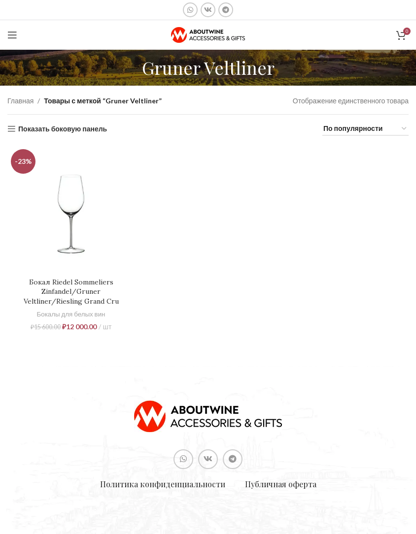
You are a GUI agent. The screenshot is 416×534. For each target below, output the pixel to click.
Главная (20, 100)
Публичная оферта (280, 484)
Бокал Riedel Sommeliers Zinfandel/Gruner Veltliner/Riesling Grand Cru (71, 292)
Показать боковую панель (62, 129)
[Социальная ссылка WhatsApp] (190, 9)
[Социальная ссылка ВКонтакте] (208, 9)
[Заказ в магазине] (365, 129)
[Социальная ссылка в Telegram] (225, 9)
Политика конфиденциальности (162, 484)
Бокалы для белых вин (71, 314)
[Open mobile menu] (12, 35)
